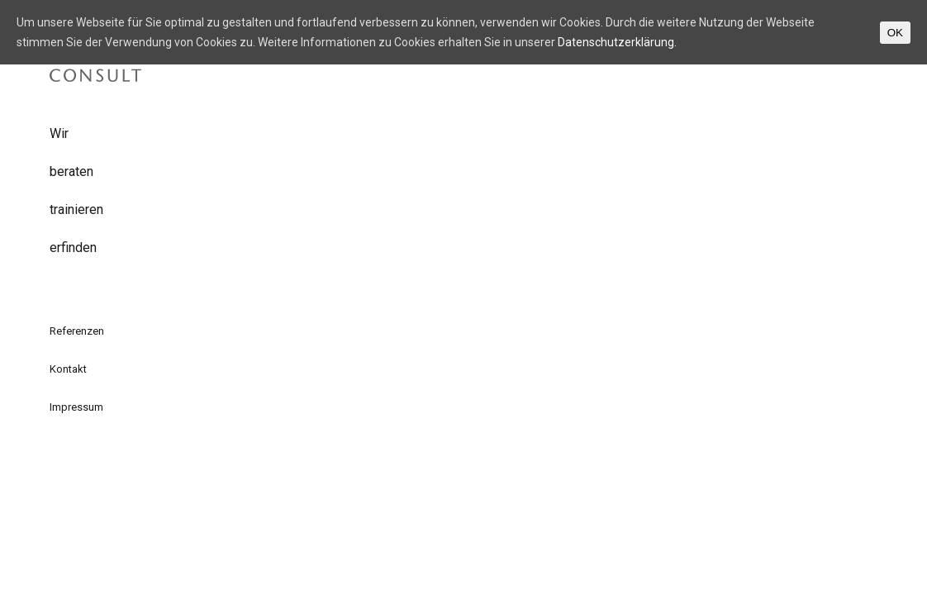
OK (895, 32)
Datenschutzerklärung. (617, 42)
